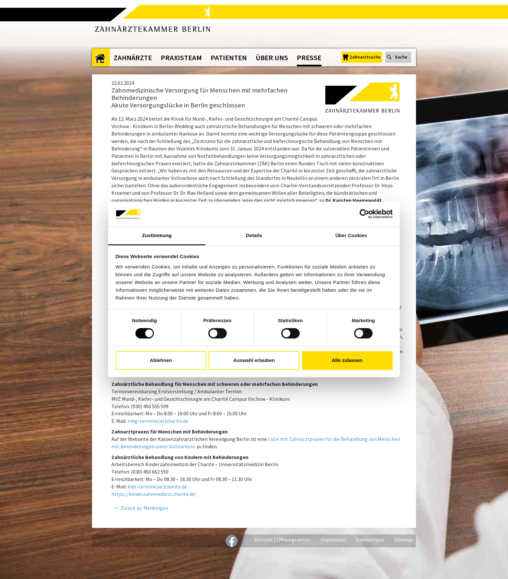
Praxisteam (181, 57)
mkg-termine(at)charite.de (158, 421)
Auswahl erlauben (254, 360)
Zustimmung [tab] (157, 235)
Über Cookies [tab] (351, 235)
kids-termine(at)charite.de (157, 486)
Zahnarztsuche (365, 57)
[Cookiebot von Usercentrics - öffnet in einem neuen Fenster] (364, 214)
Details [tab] (254, 235)
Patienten (229, 57)
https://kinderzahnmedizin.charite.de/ (154, 494)
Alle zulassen (347, 360)
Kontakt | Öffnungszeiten (282, 539)
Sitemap (403, 539)
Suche (401, 57)
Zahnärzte (133, 57)
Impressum (333, 539)
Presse (309, 57)
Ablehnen (161, 360)
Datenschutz (370, 539)
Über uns (272, 57)
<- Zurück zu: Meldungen (141, 508)
